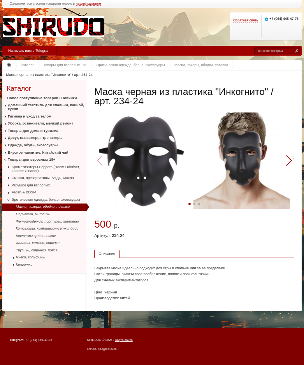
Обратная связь (245, 20)
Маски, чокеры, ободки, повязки (43, 207)
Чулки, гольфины (30, 257)
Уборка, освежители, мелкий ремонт (40, 123)
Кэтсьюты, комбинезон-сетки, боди (47, 228)
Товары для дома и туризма (33, 131)
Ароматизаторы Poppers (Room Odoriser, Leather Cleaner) (46, 169)
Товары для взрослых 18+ (31, 159)
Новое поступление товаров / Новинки (42, 98)
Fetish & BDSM (24, 192)
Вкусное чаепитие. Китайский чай (38, 152)
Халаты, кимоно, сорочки (38, 243)
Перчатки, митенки (33, 214)
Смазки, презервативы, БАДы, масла (43, 178)
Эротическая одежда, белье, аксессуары (46, 200)
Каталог (19, 88)
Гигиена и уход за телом (29, 116)
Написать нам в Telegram (29, 51)
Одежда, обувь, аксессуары (33, 145)
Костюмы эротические (36, 236)
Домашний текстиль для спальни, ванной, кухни (46, 107)
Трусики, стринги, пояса (37, 250)
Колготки (24, 265)
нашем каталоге (88, 3)
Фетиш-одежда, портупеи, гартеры (47, 221)
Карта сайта (124, 340)
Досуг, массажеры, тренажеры (35, 138)
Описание (106, 254)
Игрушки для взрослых (31, 185)
